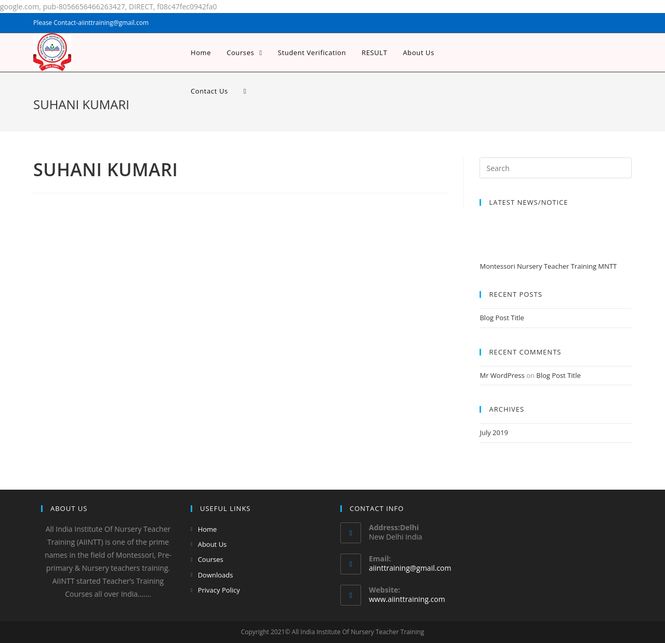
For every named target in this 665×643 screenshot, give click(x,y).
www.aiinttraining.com (407, 599)
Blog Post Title (502, 317)
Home (207, 529)
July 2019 (494, 432)
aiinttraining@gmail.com (410, 568)
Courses (210, 559)
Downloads (215, 575)
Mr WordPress (502, 375)
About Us (212, 544)
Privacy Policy (219, 590)
